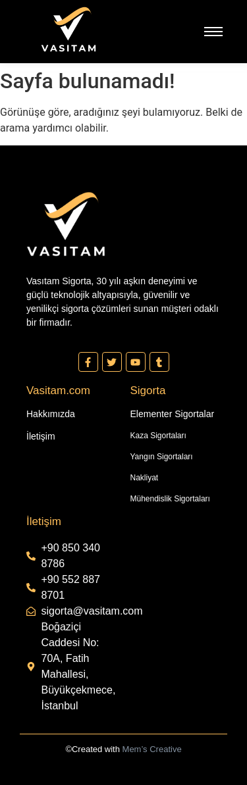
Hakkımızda (50, 414)
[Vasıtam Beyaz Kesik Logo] (68, 29)
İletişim (40, 436)
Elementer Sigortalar (172, 414)
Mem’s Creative (152, 749)
